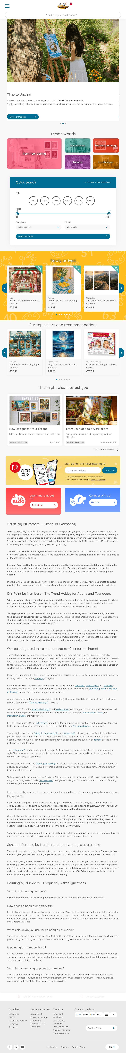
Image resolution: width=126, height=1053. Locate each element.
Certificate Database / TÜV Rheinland (38, 1023)
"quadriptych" (51, 733)
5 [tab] (67, 314)
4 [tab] (64, 314)
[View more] (4, 288)
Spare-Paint (36, 1014)
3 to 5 (56, 201)
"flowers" (108, 685)
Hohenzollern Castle (93, 712)
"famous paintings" (38, 702)
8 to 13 (79, 201)
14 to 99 (90, 201)
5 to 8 (67, 201)
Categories (14, 1014)
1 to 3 (45, 201)
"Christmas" (42, 723)
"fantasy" (39, 678)
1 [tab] (60, 123)
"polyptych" (69, 733)
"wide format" (62, 709)
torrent (97, 739)
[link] (63, 236)
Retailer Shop (78, 1047)
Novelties (13, 1024)
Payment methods (61, 1030)
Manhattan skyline (16, 715)
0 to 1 (33, 201)
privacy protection (98, 479)
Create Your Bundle (18, 1020)
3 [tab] (65, 123)
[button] (39, 227)
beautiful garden (97, 688)
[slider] (17, 213)
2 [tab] (63, 123)
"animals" (80, 685)
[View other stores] (71, 3)
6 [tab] (69, 314)
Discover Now (23, 117)
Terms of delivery (61, 1026)
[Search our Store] (63, 15)
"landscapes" (92, 685)
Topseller (13, 1027)
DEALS (12, 1017)
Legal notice (51, 1047)
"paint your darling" (46, 763)
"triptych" (38, 733)
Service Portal (101, 1028)
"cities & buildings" (40, 709)
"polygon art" (18, 750)
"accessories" (46, 780)
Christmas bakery (81, 726)
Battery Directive (61, 1033)
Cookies (64, 1047)
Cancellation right (39, 1017)
